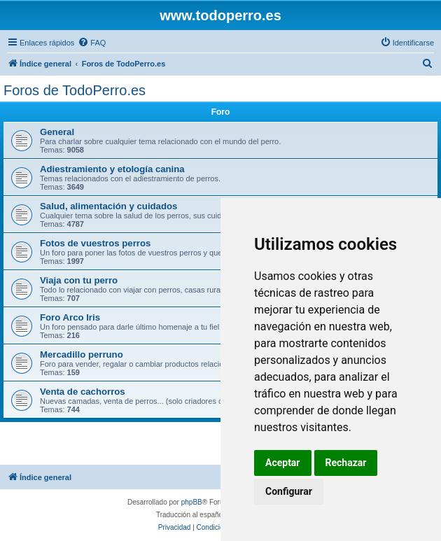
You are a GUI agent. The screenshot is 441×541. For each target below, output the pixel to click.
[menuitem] (92, 42)
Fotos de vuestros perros (95, 243)
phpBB (191, 502)
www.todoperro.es (220, 15)
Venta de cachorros (82, 391)
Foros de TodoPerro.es (75, 90)
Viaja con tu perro (79, 280)
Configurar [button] (288, 491)
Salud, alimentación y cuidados (108, 206)
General (57, 132)
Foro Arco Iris (70, 317)
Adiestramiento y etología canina (112, 169)
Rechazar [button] (346, 462)
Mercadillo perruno (81, 354)
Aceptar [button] (282, 462)
